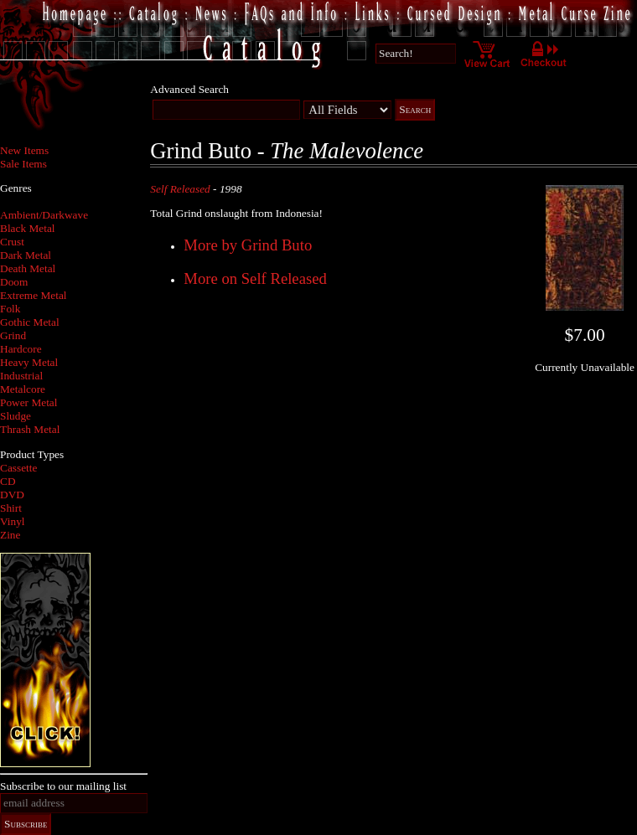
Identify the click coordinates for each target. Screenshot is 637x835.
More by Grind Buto (248, 245)
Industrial (21, 375)
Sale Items (23, 163)
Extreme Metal (33, 295)
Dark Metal (25, 255)
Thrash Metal (30, 429)
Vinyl (12, 521)
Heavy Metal (29, 362)
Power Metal (28, 402)
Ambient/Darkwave (44, 215)
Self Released (180, 189)
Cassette (18, 467)
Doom (14, 282)
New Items (24, 150)
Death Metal (27, 268)
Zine (10, 534)
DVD (12, 494)
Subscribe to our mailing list (63, 786)
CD (8, 481)
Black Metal (27, 228)
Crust (12, 241)
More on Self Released (255, 278)
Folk (10, 308)
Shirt (11, 508)
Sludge (15, 416)
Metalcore (22, 389)
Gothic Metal (30, 322)
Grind (13, 335)
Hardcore (21, 349)
